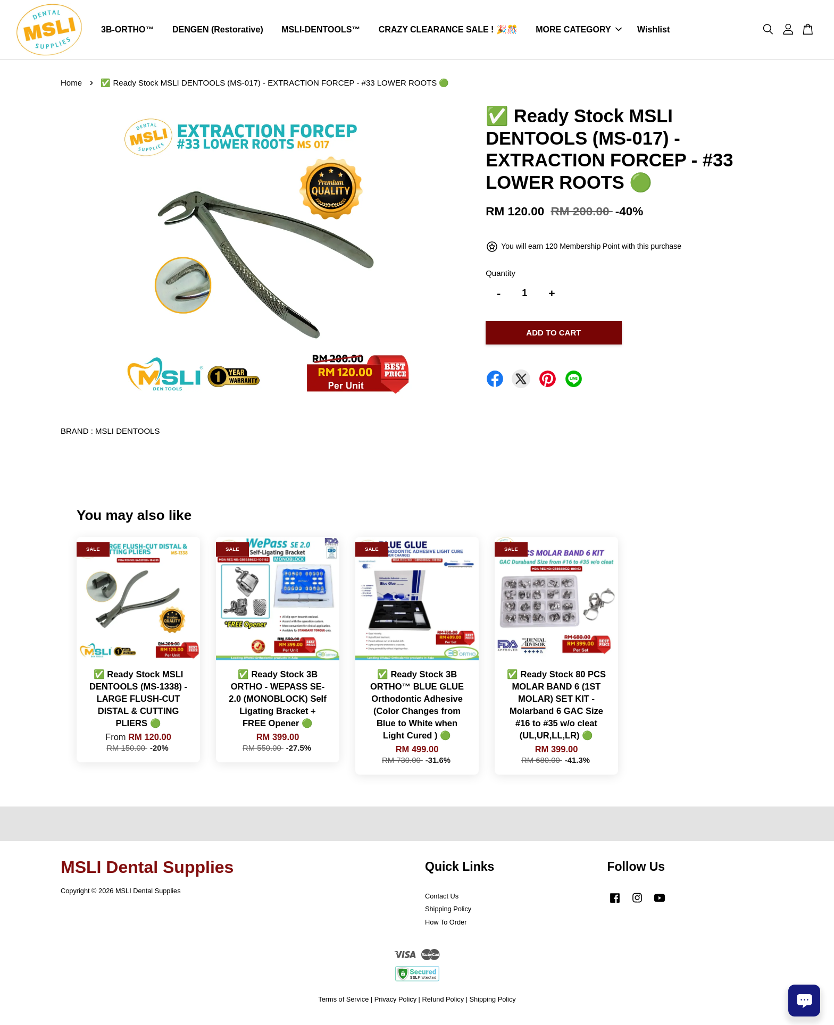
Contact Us (441, 900)
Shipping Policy (448, 913)
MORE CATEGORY (578, 31)
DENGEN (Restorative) (217, 31)
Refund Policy (443, 1003)
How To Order (445, 926)
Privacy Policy (395, 1003)
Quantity (500, 277)
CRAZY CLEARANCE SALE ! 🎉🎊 (448, 31)
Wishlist (653, 31)
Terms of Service (343, 1003)
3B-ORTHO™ (127, 31)
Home (71, 86)
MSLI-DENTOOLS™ (320, 31)
